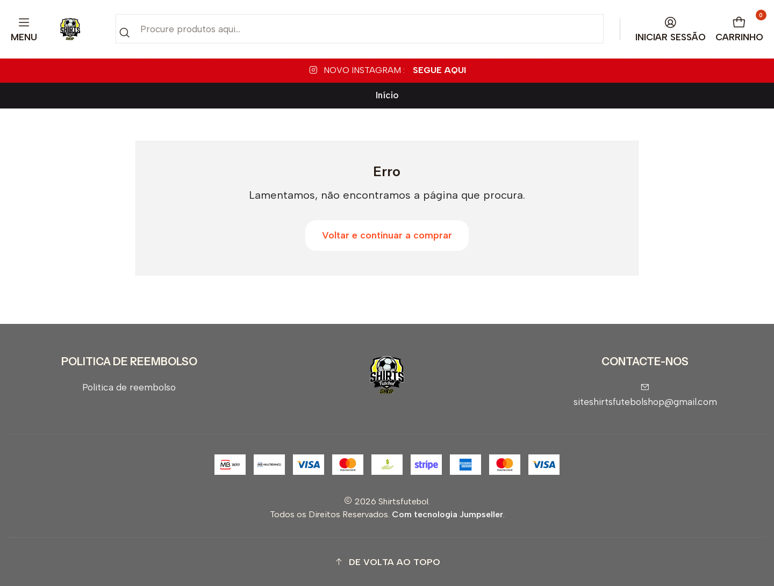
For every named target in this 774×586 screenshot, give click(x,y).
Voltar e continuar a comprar (387, 235)
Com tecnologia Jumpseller (447, 514)
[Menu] (24, 29)
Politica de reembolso (129, 387)
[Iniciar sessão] (671, 29)
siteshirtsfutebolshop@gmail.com (645, 395)
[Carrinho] (739, 29)
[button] (387, 562)
